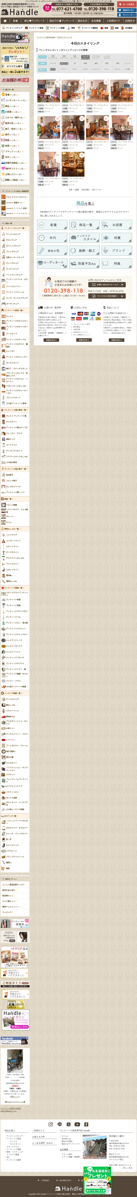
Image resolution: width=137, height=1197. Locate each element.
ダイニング (49, 108)
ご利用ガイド (113, 21)
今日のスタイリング (64, 37)
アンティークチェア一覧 (14, 228)
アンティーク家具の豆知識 (11, 1108)
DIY (8, 1157)
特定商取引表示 (65, 1180)
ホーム (5, 21)
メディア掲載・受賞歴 (71, 1157)
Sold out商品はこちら (9, 1111)
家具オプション (11, 879)
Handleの (14, 203)
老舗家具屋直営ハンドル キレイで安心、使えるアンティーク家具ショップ (21, 10)
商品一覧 (8, 223)
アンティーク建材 (14, 1160)
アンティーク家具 (36, 28)
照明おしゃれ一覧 (11, 529)
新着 (15, 21)
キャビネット (15, 1144)
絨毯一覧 (8, 499)
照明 (73, 28)
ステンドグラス (13, 1147)
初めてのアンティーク (71, 1144)
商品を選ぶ (10, 1130)
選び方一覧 (9, 90)
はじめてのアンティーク (61, 21)
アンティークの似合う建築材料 (17, 191)
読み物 (82, 21)
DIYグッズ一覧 (10, 816)
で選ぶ (12, 118)
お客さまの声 (38, 1137)
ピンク (47, 111)
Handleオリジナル (17, 213)
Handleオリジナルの (16, 208)
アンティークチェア (14, 28)
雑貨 (106, 28)
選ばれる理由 (67, 1141)
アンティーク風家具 (90, 28)
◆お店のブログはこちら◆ (15, 1102)
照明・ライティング (15, 1152)
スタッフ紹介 (67, 1154)
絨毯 (117, 28)
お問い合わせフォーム (122, 1165)
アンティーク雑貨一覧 (13, 588)
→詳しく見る (127, 1168)
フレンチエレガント (52, 105)
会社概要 (96, 21)
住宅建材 (128, 28)
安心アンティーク (34, 21)
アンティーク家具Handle (46, 37)
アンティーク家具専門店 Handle (75, 1130)
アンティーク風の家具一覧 (15, 410)
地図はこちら (15, 1097)
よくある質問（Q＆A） (43, 1143)
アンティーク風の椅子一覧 (15, 469)
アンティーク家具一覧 (13, 310)
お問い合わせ (130, 21)
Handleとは (66, 1139)
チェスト (13, 1141)
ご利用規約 (45, 1180)
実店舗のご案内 (116, 1136)
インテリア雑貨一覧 (12, 693)
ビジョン (65, 1136)
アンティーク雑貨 (57, 28)
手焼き (16, 197)
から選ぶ (9, 95)
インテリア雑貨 (13, 1154)
